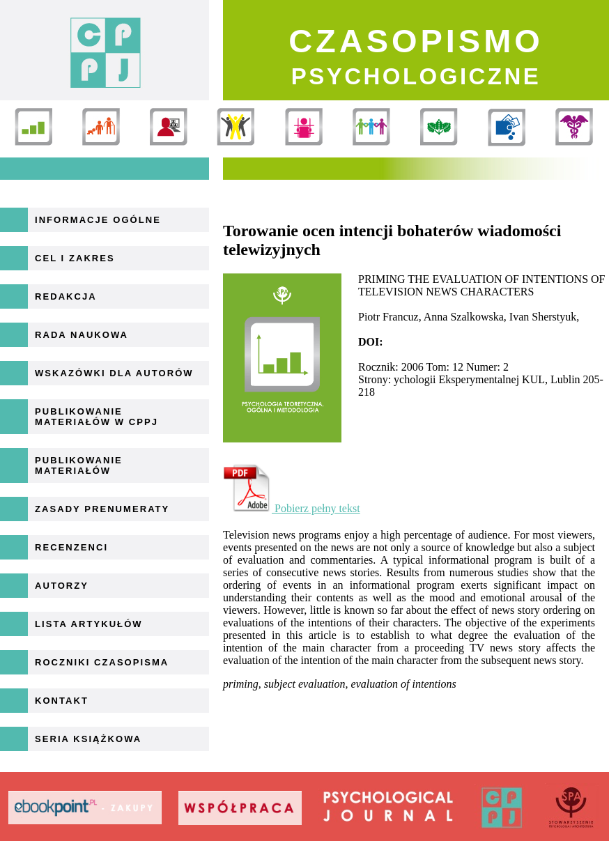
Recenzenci (71, 547)
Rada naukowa (81, 335)
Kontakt (61, 700)
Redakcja (66, 296)
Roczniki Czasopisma (102, 662)
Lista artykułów (89, 624)
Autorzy (61, 585)
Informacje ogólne (98, 220)
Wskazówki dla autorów (114, 373)
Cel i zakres (75, 258)
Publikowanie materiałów (79, 465)
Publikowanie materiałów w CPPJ (96, 416)
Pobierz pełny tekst (291, 508)
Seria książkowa (88, 739)
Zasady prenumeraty (102, 509)
